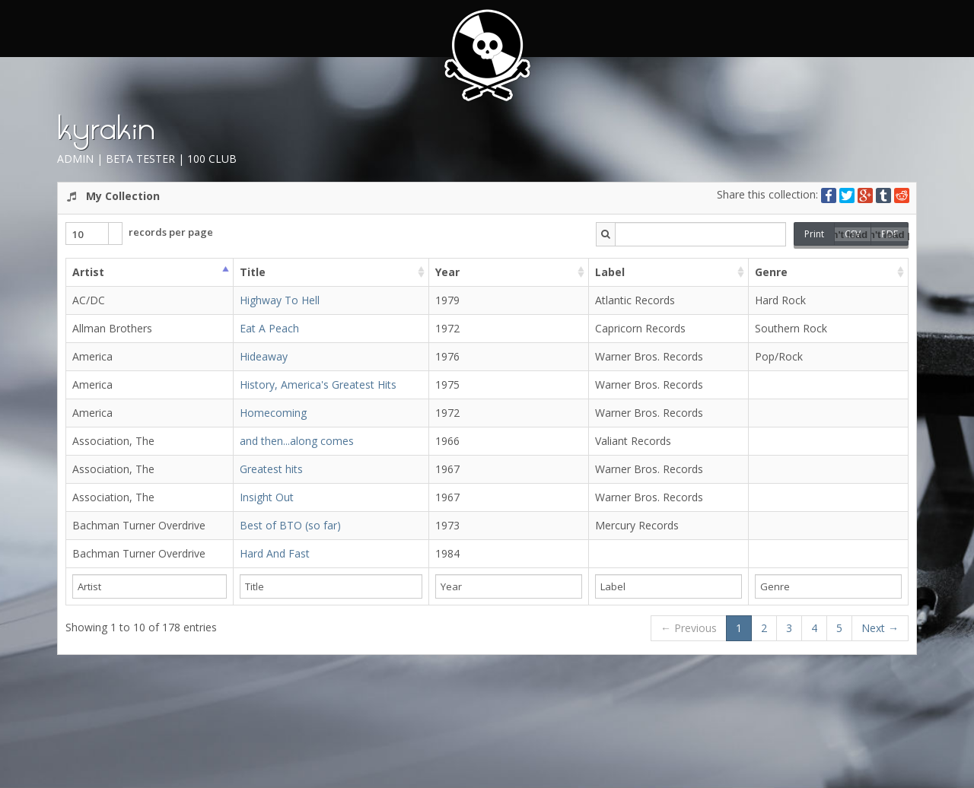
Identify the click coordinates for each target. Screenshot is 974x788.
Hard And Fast (275, 553)
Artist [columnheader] (88, 272)
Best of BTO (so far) (290, 525)
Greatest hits (271, 469)
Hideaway (264, 356)
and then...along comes (297, 441)
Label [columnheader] (610, 272)
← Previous (688, 628)
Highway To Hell (280, 300)
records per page (139, 233)
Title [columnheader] (253, 272)
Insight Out (267, 497)
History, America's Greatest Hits (318, 384)
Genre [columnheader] (771, 272)
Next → (880, 628)
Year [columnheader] (447, 272)
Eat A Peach (269, 328)
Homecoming (273, 412)
